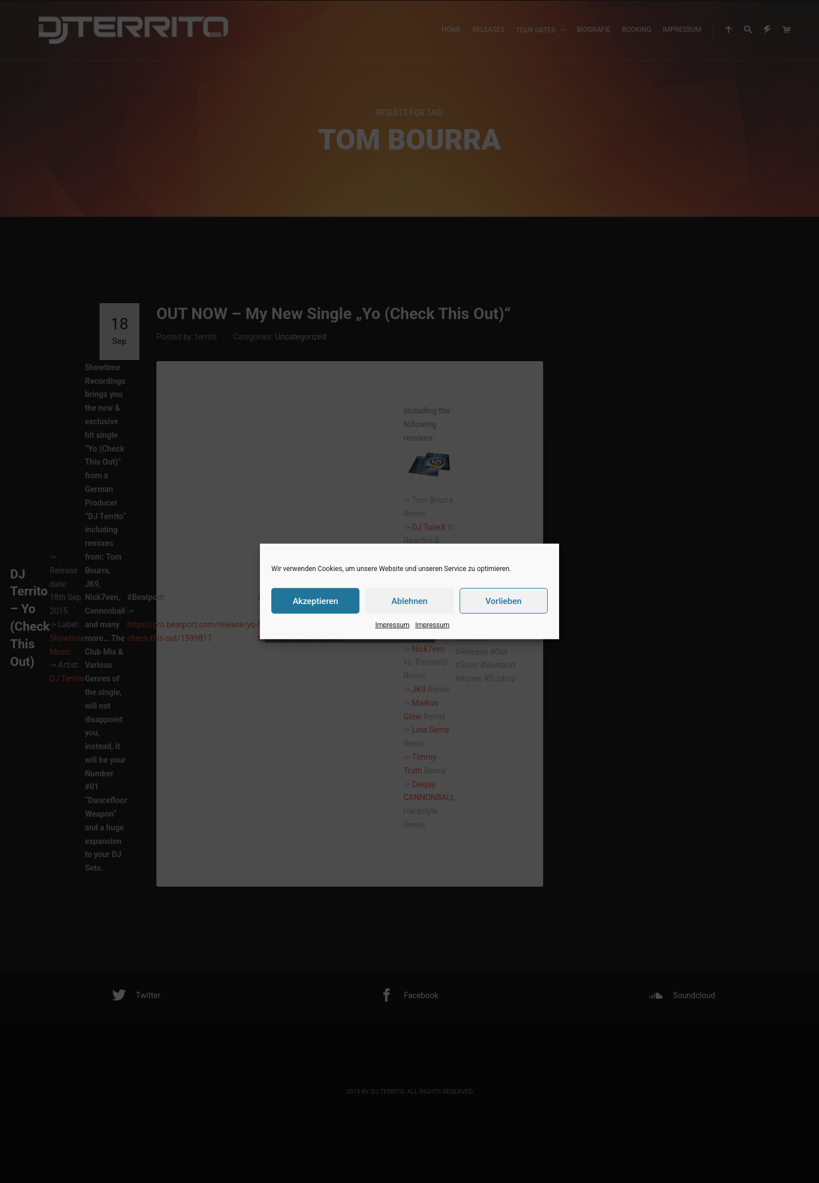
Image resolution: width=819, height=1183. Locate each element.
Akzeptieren (315, 600)
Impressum (392, 625)
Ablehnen (409, 600)
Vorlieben (503, 600)
